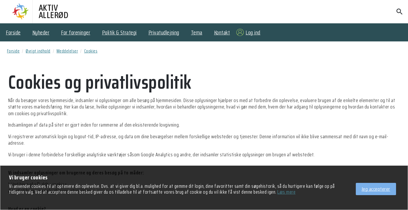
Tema (196, 32)
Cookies (91, 51)
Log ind (253, 32)
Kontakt (222, 32)
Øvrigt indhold (38, 51)
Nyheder (41, 32)
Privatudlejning (163, 32)
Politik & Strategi (119, 32)
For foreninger (75, 32)
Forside (13, 32)
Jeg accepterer (376, 189)
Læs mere (286, 192)
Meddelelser (67, 51)
